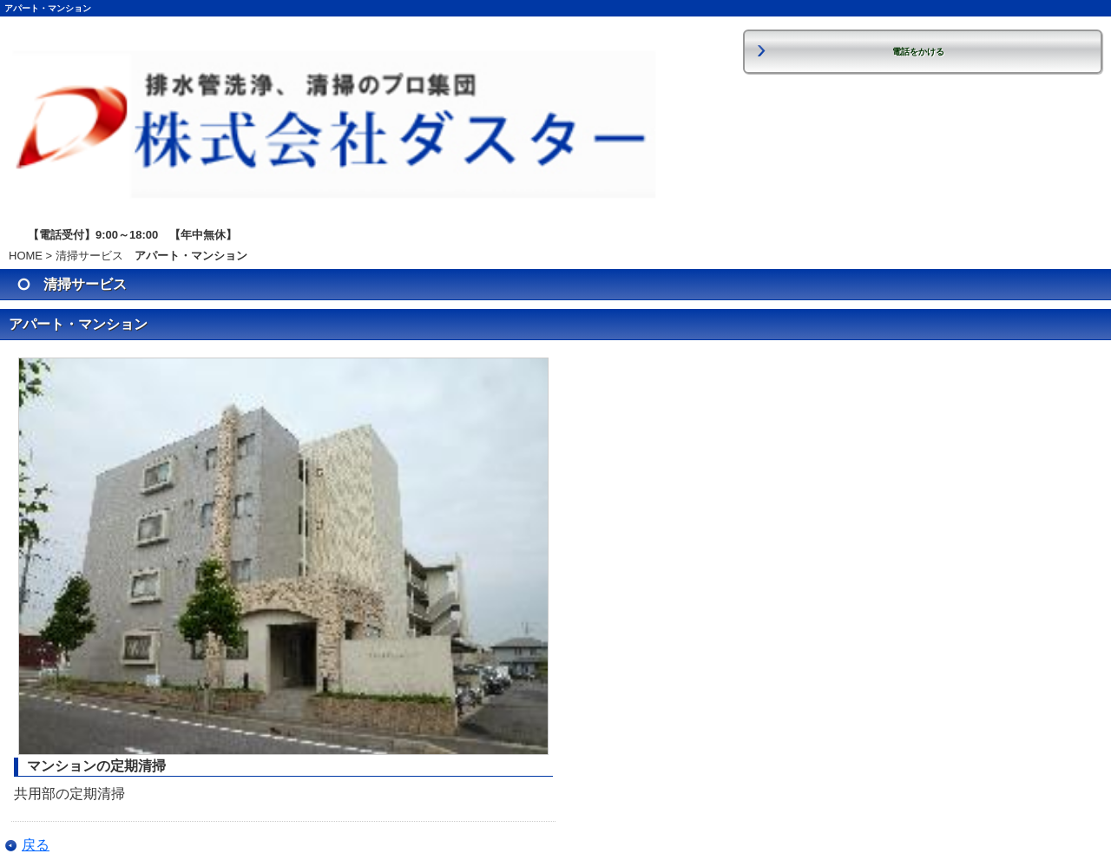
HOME (26, 255)
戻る (35, 844)
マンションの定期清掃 (96, 765)
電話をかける (918, 51)
